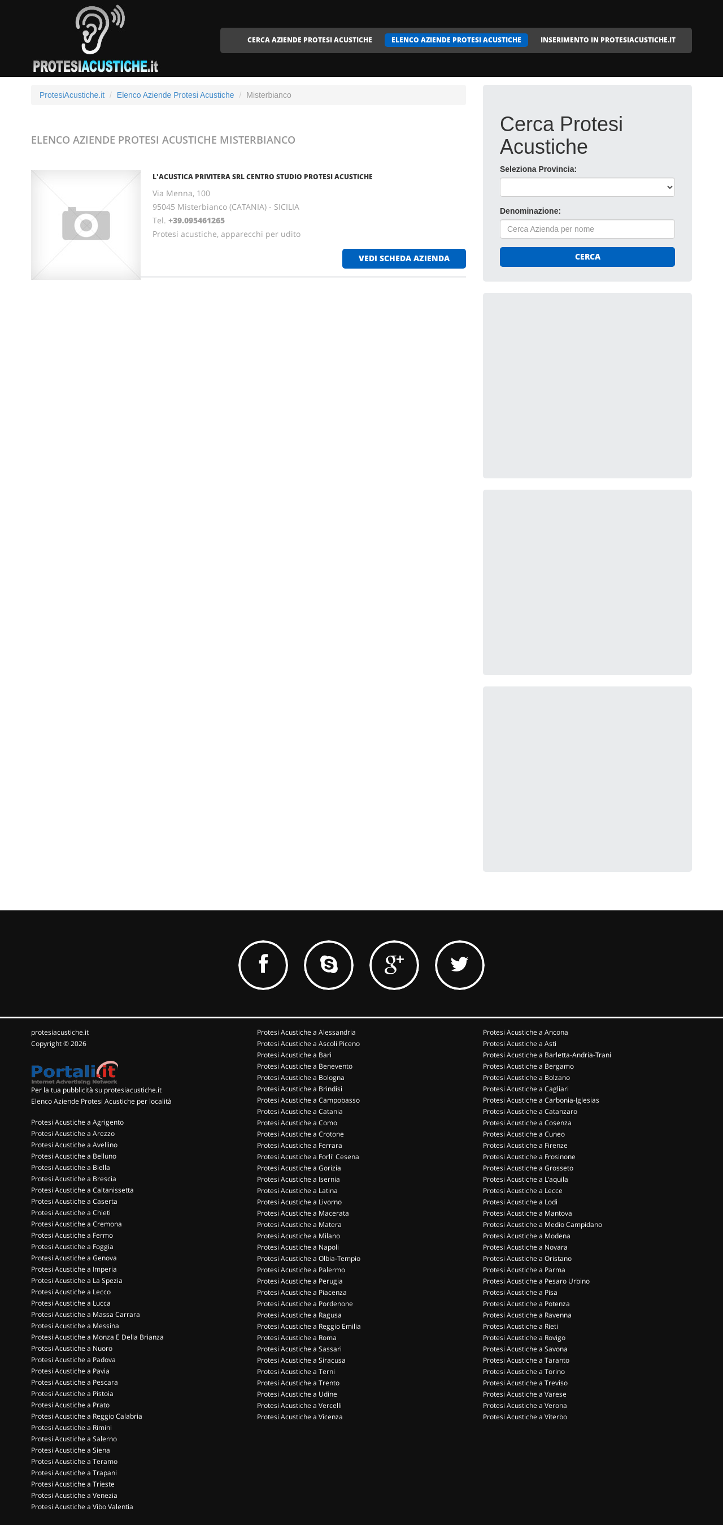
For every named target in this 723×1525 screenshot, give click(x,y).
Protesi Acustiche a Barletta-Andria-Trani (547, 1055)
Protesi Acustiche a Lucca (71, 1303)
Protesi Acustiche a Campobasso (308, 1100)
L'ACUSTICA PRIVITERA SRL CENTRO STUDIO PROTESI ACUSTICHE (263, 177)
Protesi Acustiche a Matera (299, 1224)
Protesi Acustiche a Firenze (525, 1145)
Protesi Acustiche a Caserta (74, 1201)
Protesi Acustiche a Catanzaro (530, 1111)
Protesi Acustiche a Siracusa (301, 1360)
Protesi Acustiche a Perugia (300, 1281)
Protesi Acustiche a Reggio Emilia (309, 1326)
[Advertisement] (584, 380)
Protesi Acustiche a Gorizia (299, 1168)
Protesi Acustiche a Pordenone (305, 1303)
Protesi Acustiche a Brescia (73, 1178)
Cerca (587, 256)
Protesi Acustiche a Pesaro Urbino (536, 1281)
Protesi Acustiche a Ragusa (299, 1315)
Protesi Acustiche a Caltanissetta (82, 1190)
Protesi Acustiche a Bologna (301, 1077)
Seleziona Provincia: (538, 169)
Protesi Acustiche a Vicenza (300, 1417)
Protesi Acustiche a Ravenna (527, 1315)
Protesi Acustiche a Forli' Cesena (308, 1156)
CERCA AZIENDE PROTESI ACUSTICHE (309, 40)
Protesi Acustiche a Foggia (72, 1246)
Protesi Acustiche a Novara (525, 1247)
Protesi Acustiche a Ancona (525, 1032)
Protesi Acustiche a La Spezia (77, 1280)
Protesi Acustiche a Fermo (72, 1235)
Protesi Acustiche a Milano (298, 1236)
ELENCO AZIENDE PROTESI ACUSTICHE (456, 40)
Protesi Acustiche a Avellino (74, 1145)
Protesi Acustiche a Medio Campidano (542, 1224)
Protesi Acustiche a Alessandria (306, 1032)
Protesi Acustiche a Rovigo (524, 1337)
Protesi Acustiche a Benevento (304, 1066)
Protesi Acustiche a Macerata (303, 1213)
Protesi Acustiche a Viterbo (525, 1417)
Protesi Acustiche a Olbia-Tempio (308, 1258)
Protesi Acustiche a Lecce (523, 1190)
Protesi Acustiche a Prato (70, 1405)
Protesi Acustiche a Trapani (74, 1473)
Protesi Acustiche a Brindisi (299, 1089)
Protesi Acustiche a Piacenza (302, 1292)
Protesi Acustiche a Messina (75, 1325)
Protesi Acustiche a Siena (70, 1450)
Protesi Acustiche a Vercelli (299, 1405)
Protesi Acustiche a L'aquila (525, 1179)
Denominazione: (530, 210)
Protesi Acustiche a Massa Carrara (85, 1314)
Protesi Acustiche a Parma (524, 1270)
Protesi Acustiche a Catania (300, 1111)
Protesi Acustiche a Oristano (527, 1258)
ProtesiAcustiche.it (72, 95)
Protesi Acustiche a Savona (525, 1349)
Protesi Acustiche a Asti (519, 1043)
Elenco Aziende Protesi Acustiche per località (101, 1101)
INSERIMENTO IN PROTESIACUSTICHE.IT (608, 40)
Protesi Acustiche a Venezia (74, 1495)
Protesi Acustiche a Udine (297, 1394)
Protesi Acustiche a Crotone (300, 1134)
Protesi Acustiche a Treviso (525, 1383)
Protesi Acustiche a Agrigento (77, 1122)
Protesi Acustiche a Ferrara (299, 1145)
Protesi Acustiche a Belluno (73, 1156)
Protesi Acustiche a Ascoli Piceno (308, 1043)
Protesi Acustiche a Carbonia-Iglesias (541, 1100)
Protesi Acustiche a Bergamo (528, 1066)
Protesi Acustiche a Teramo (74, 1461)
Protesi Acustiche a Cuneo (524, 1134)
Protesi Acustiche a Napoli (298, 1247)
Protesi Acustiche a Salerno (74, 1439)
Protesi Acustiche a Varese (525, 1394)
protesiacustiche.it (60, 1032)
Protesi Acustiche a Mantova (527, 1213)
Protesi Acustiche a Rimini (71, 1427)
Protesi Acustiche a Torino (524, 1371)
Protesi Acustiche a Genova (74, 1258)
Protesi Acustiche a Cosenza (527, 1122)
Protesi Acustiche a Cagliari (526, 1089)
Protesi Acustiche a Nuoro (71, 1348)
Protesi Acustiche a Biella (70, 1167)
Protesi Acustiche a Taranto (526, 1360)
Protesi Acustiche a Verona (525, 1405)
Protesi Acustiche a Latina (297, 1190)
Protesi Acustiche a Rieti (520, 1326)
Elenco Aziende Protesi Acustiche (175, 95)
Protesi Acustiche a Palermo (301, 1270)
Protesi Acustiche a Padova (73, 1359)
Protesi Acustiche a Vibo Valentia (82, 1506)
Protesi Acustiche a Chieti (71, 1212)
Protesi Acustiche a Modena (526, 1236)
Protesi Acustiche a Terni (296, 1371)
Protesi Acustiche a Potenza (526, 1303)
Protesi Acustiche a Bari (294, 1055)
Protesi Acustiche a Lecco (71, 1292)
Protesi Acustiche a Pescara (74, 1382)
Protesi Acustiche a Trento (298, 1383)
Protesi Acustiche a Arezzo (73, 1133)
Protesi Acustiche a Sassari (299, 1349)
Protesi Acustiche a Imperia (74, 1269)
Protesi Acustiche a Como (297, 1122)
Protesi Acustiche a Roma (297, 1337)
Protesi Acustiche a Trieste (73, 1484)
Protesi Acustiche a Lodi (520, 1202)
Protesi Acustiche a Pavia (70, 1371)
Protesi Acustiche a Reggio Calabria (86, 1416)
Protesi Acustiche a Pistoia (72, 1393)
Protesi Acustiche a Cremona (76, 1224)
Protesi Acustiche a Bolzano (526, 1077)
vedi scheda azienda (404, 258)
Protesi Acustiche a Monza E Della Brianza (97, 1337)
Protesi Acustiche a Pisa (520, 1292)
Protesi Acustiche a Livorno (299, 1202)
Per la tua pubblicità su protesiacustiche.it (96, 1090)
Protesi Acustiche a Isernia (298, 1179)
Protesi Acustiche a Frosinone (529, 1156)
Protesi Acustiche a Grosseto (528, 1168)
